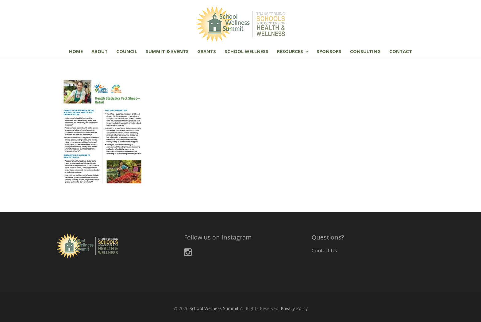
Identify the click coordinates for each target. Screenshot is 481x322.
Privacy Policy (294, 308)
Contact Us (324, 250)
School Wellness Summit (214, 308)
